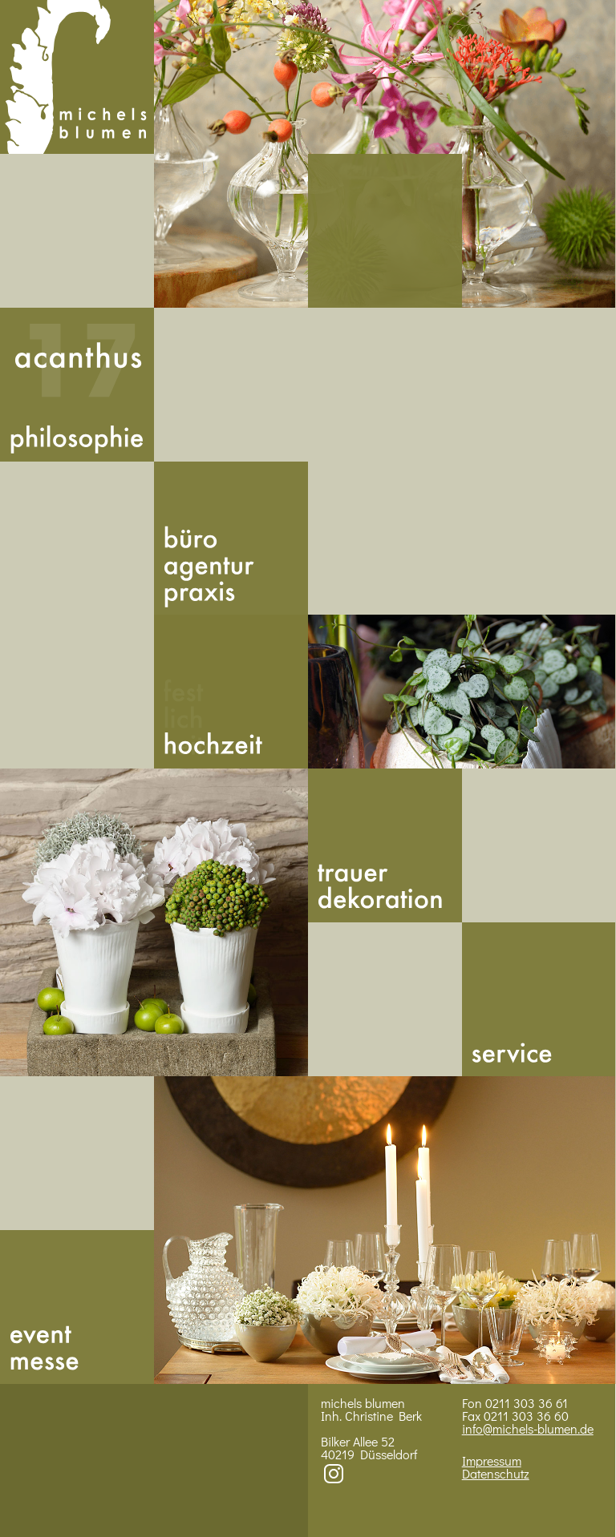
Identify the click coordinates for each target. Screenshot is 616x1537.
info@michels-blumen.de (528, 1428)
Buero (231, 538)
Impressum (491, 1460)
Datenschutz (495, 1473)
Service (539, 999)
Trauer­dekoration (385, 845)
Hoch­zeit (231, 691)
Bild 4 (385, 1230)
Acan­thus (77, 385)
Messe (77, 1307)
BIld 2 (462, 691)
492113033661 (385, 231)
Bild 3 (154, 922)
